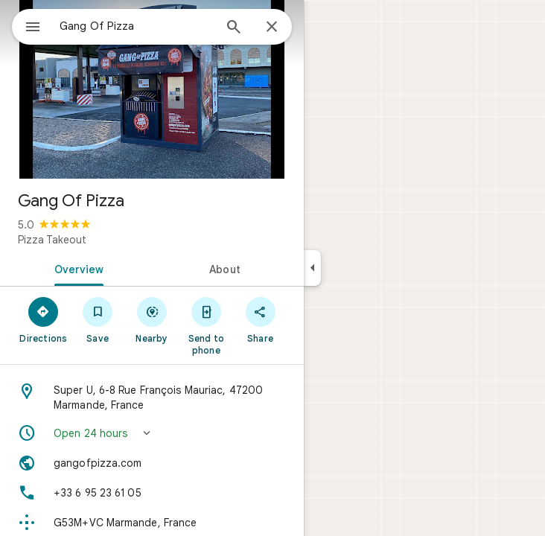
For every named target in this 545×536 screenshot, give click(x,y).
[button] (152, 433)
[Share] (260, 319)
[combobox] (136, 26)
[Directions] (43, 319)
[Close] (272, 27)
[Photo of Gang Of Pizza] (152, 89)
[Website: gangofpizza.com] (152, 463)
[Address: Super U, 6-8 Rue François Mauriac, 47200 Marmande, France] (152, 397)
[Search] (234, 28)
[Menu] (33, 28)
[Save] (98, 319)
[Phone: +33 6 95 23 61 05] (152, 493)
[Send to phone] (206, 325)
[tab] (76, 268)
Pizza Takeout (52, 239)
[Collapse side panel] (312, 268)
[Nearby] (152, 319)
